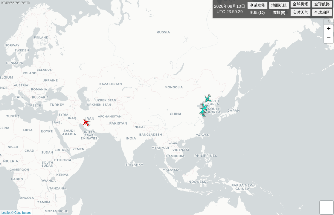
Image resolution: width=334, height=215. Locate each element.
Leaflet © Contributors (15, 212)
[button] (86, 122)
